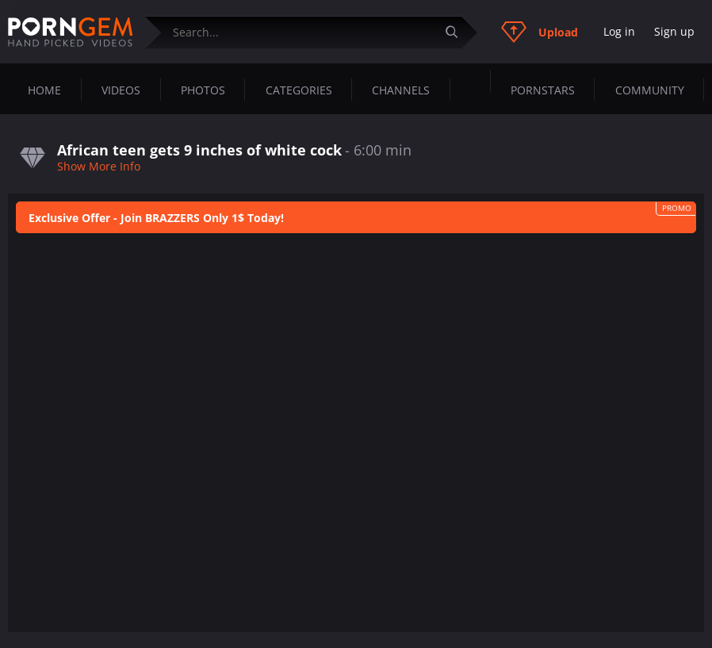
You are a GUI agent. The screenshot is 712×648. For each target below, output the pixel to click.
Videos (120, 90)
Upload (539, 31)
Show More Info (98, 166)
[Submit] (457, 32)
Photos (203, 90)
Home (44, 90)
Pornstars (543, 90)
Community (649, 90)
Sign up (674, 31)
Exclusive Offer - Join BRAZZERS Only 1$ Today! (156, 217)
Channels (401, 90)
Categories (299, 90)
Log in (619, 31)
